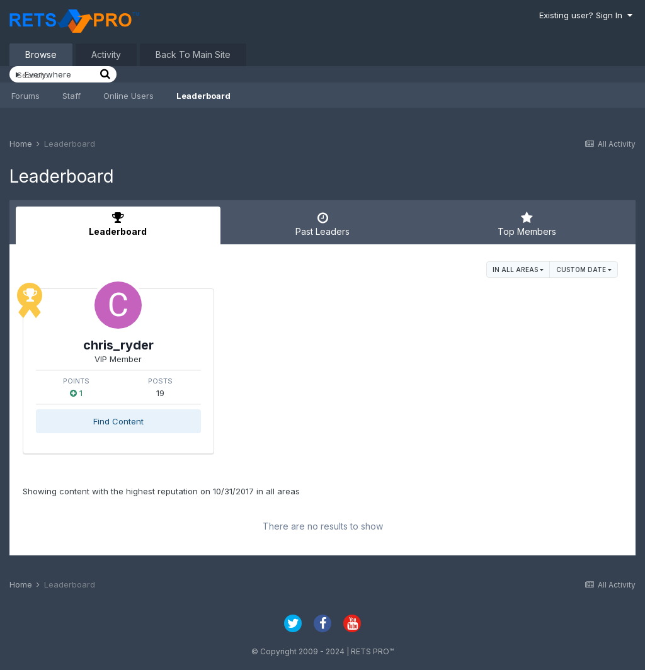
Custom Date (584, 269)
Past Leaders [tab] (323, 224)
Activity (106, 54)
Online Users (128, 96)
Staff (71, 96)
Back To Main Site (193, 54)
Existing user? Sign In (585, 15)
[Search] (57, 75)
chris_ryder (118, 345)
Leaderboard (203, 96)
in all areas (518, 269)
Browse (41, 54)
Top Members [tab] (527, 224)
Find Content (118, 421)
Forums (25, 96)
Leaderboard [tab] (118, 224)
